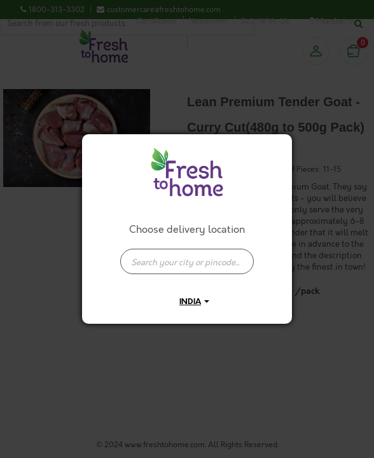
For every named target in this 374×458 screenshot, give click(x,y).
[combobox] (187, 255)
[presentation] (187, 261)
